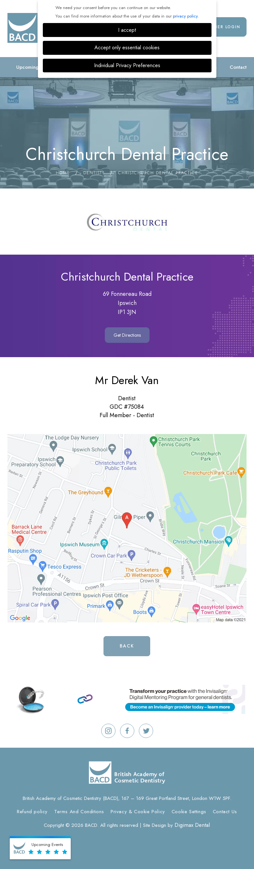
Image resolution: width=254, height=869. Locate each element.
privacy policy (185, 16)
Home (63, 173)
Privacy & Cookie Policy (138, 811)
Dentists (94, 173)
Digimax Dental (192, 825)
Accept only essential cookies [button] (127, 47)
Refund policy (32, 811)
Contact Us (225, 811)
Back (127, 646)
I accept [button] (127, 30)
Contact (238, 67)
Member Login (222, 27)
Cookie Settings (189, 811)
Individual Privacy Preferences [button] (127, 65)
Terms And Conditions (79, 811)
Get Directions (127, 335)
